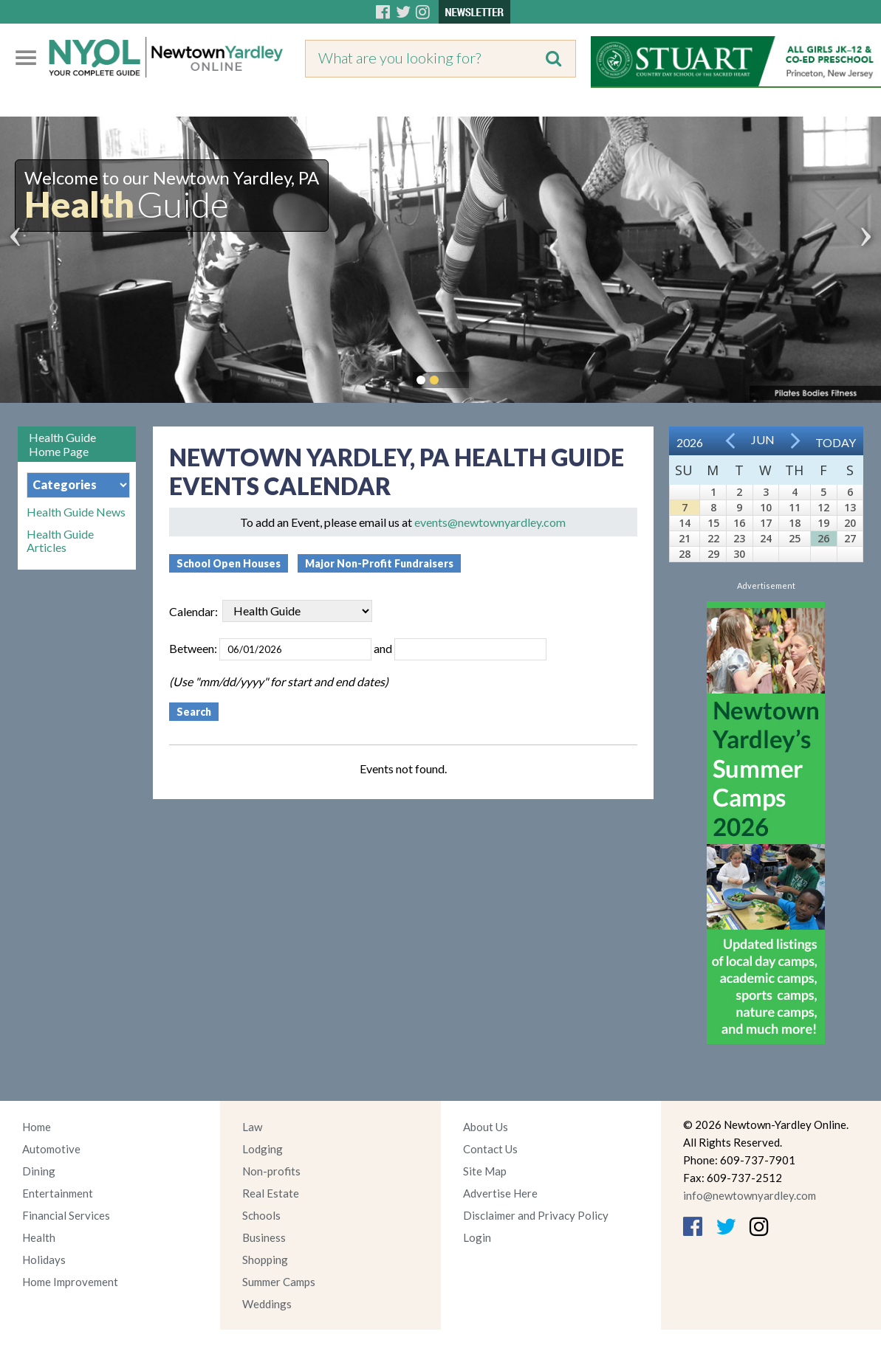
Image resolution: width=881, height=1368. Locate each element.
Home (36, 1126)
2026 (689, 442)
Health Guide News (76, 512)
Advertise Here (500, 1193)
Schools (261, 1215)
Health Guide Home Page (62, 444)
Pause (456, 380)
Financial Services (66, 1215)
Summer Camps (278, 1281)
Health (38, 1237)
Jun (763, 439)
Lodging (262, 1148)
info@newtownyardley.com (749, 1195)
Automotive (51, 1148)
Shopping (265, 1259)
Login (477, 1237)
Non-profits (271, 1171)
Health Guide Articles (60, 541)
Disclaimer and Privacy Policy (536, 1215)
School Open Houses (228, 563)
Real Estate (270, 1193)
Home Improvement (70, 1281)
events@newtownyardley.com (490, 522)
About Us (485, 1126)
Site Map (485, 1171)
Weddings (267, 1303)
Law (252, 1126)
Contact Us (490, 1148)
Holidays (44, 1259)
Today (835, 442)
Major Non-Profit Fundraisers (379, 563)
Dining (38, 1171)
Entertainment (57, 1193)
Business (264, 1237)
